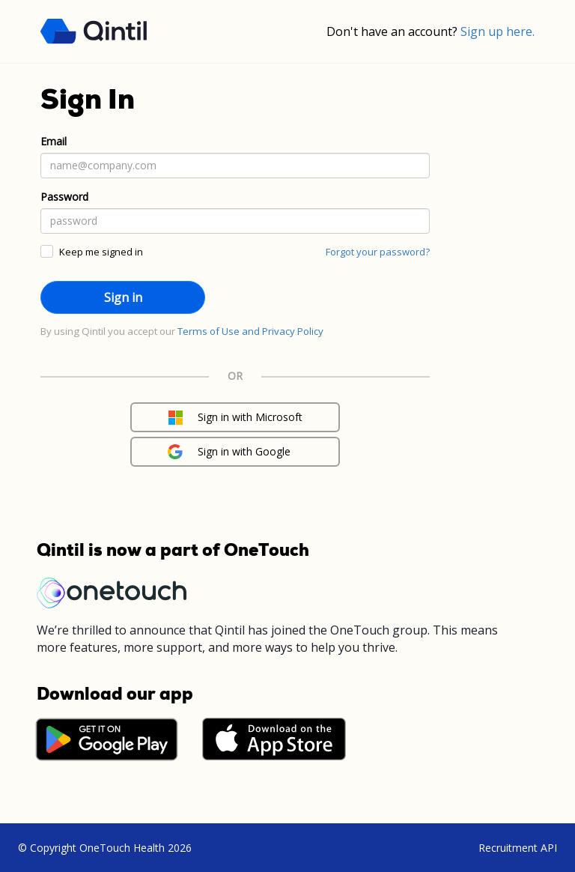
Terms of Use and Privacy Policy (250, 331)
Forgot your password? (378, 251)
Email (53, 141)
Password (64, 197)
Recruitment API (517, 848)
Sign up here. (497, 31)
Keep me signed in (101, 251)
